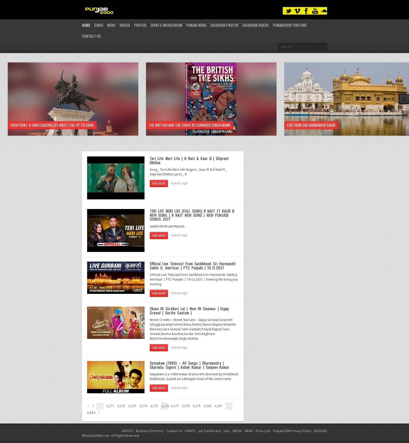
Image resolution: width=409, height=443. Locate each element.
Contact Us (91, 36)
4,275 (154, 406)
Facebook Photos (224, 25)
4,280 (207, 406)
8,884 (91, 412)
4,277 (175, 406)
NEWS (249, 431)
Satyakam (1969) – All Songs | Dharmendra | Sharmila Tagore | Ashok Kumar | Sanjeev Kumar (189, 365)
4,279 (197, 406)
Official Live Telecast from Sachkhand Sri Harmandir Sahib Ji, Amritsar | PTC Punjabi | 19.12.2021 (193, 265)
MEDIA (237, 431)
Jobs (227, 431)
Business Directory (150, 431)
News (111, 25)
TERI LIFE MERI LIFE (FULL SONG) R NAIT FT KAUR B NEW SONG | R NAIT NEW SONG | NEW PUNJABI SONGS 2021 (192, 215)
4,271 (110, 406)
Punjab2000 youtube (290, 25)
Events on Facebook (166, 25)
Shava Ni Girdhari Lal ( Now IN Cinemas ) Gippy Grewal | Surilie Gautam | (189, 310)
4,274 (143, 406)
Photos (140, 25)
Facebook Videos (256, 25)
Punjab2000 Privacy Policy (292, 431)
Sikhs (98, 25)
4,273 (132, 406)
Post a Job (263, 431)
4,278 (186, 406)
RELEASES (320, 431)
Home (86, 25)
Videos (124, 25)
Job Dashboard (209, 431)
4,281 (218, 406)
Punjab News (196, 25)
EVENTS (190, 431)
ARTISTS (127, 431)
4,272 (121, 406)
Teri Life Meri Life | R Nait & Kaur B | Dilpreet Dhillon (189, 160)
